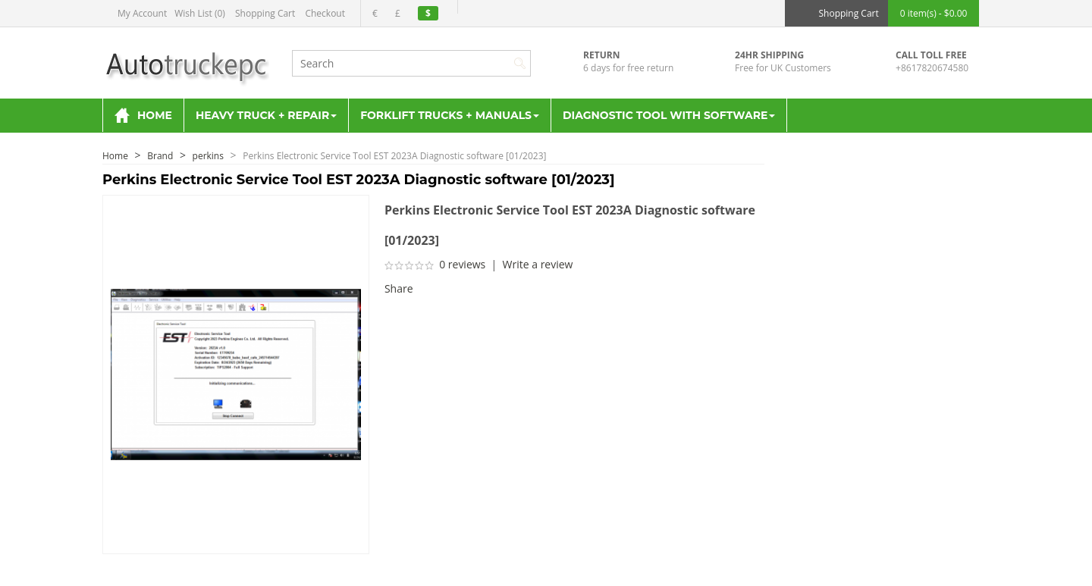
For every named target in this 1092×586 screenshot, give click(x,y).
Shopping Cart (265, 13)
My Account (142, 13)
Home (115, 155)
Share (398, 288)
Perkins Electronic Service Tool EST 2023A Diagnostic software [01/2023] (394, 155)
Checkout (325, 13)
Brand (160, 155)
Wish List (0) (199, 13)
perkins (208, 155)
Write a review (538, 264)
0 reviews (462, 264)
